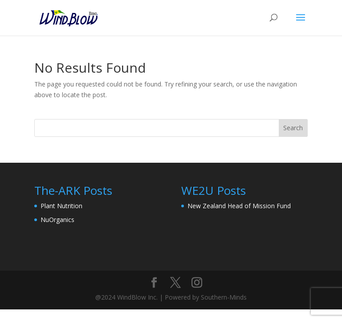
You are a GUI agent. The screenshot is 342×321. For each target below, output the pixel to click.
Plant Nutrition (61, 206)
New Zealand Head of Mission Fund (239, 206)
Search (293, 127)
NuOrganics (57, 219)
